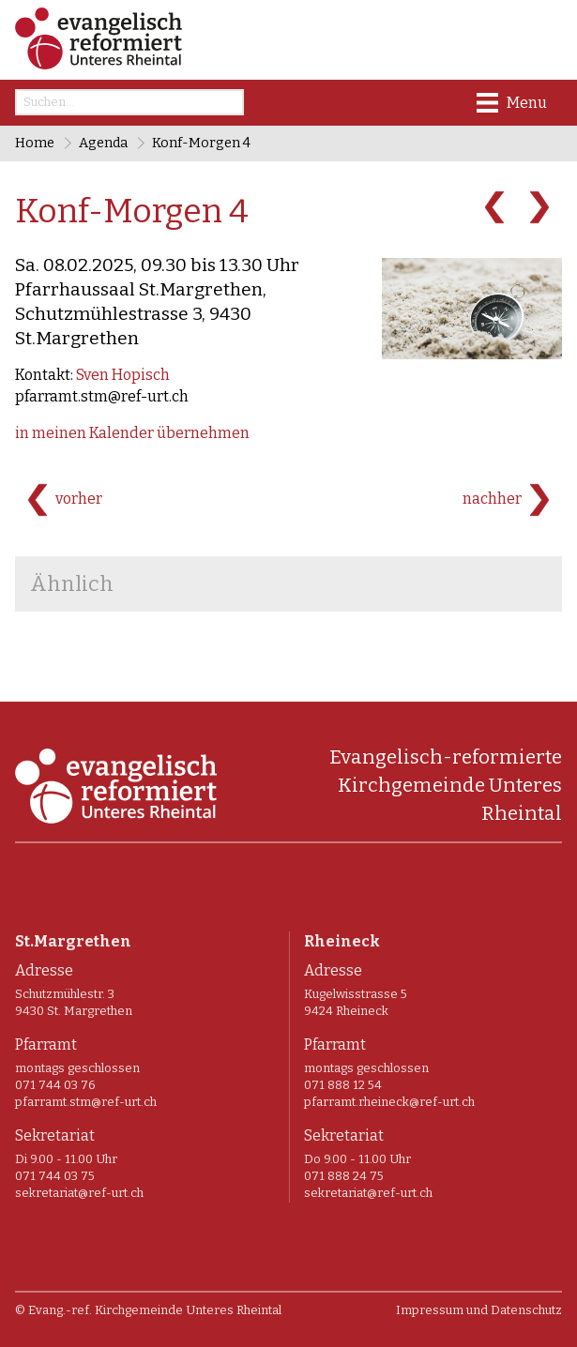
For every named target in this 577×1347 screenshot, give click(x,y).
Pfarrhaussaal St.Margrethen (140, 313)
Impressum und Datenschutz (479, 1310)
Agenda (103, 143)
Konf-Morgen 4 (201, 143)
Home (34, 143)
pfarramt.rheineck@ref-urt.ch (389, 1102)
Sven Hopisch (123, 375)
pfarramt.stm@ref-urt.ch (102, 396)
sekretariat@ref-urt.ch (79, 1193)
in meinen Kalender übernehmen (132, 433)
